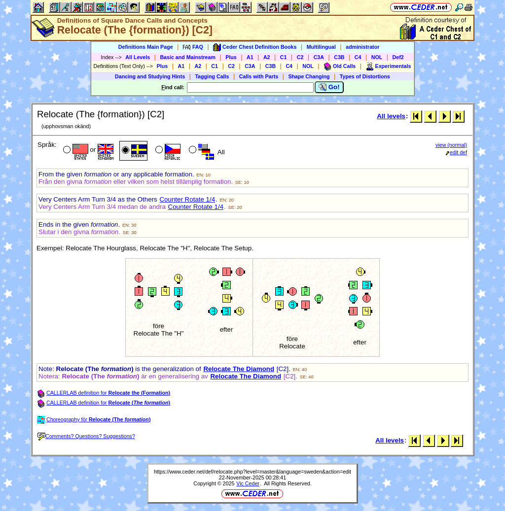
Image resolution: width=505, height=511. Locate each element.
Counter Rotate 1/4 (187, 199)
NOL (377, 57)
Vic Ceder (247, 483)
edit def (456, 152)
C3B (339, 57)
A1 (250, 57)
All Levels (137, 57)
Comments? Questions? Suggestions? (86, 436)
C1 (283, 57)
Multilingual (321, 47)
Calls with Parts (258, 76)
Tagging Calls (212, 76)
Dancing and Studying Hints (150, 76)
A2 (266, 57)
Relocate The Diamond (238, 369)
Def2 (398, 57)
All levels (391, 116)
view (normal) (451, 145)
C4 (358, 57)
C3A (319, 57)
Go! (329, 87)
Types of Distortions (365, 76)
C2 (300, 57)
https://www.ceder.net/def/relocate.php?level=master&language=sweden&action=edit (252, 472)
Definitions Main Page (145, 47)
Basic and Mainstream (188, 57)
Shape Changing (308, 76)
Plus (231, 57)
